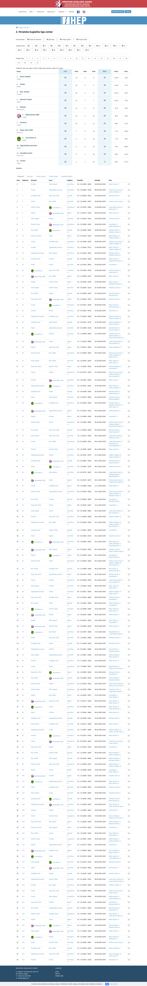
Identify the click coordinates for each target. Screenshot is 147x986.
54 (23, 505)
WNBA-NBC (59, 976)
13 (95, 58)
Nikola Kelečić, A (114, 614)
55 (23, 511)
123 (23, 908)
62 (23, 555)
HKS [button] (31, 12)
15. (28, 50)
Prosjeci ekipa (81, 39)
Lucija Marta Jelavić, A (116, 207)
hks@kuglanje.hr (23, 978)
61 (23, 549)
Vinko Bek (70, 201)
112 (23, 844)
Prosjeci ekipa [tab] (53, 176)
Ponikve (23, 122)
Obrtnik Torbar (26, 99)
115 (23, 862)
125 (23, 919)
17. (45, 50)
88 (23, 706)
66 (23, 580)
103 (23, 793)
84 (23, 683)
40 (23, 416)
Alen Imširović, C (114, 513)
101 (23, 781)
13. (123, 46)
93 (23, 735)
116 (23, 867)
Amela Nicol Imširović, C (116, 337)
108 (23, 821)
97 (23, 758)
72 (23, 614)
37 (23, 397)
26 (23, 328)
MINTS (57, 974)
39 (23, 410)
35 (23, 386)
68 (23, 591)
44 (23, 441)
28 (23, 341)
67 (23, 586)
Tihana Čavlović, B (115, 270)
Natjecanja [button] (51, 12)
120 (23, 891)
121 (23, 896)
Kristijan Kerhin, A (114, 253)
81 (23, 666)
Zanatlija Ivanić (26, 153)
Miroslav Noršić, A (114, 195)
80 (23, 660)
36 (23, 391)
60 (23, 541)
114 (23, 856)
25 (23, 322)
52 (23, 491)
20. (70, 50)
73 (23, 620)
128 (23, 937)
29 (23, 347)
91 (23, 724)
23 (23, 310)
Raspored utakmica (34, 39)
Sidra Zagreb (25, 77)
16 (114, 58)
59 (23, 536)
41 (23, 422)
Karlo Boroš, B (113, 272)
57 (23, 522)
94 (23, 741)
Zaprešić (69, 230)
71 (23, 609)
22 (37, 62)
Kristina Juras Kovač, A (116, 190)
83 (23, 678)
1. (29, 46)
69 (23, 597)
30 (23, 353)
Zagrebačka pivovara (28, 145)
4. (52, 46)
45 (23, 449)
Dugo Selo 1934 (26, 130)
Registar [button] (62, 12)
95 (23, 747)
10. (98, 46)
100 (23, 775)
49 (23, 472)
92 (23, 729)
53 (23, 499)
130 (23, 948)
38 (23, 403)
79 (23, 655)
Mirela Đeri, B (113, 209)
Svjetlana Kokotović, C (116, 261)
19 (19, 62)
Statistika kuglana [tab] (66, 176)
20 (25, 62)
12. (115, 46)
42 (23, 430)
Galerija (71, 12)
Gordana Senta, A (114, 218)
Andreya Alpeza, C (115, 238)
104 (23, 798)
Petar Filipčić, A (114, 486)
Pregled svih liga (22, 27)
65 (23, 574)
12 (89, 58)
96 (23, 753)
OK (107, 984)
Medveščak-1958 (32, 115)
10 (76, 58)
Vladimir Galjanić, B (115, 243)
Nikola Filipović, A (114, 236)
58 (23, 530)
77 (23, 643)
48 (23, 466)
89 (23, 712)
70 (23, 603)
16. (37, 50)
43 (23, 436)
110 (23, 833)
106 (23, 810)
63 (23, 561)
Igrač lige (50, 39)
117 (23, 873)
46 (23, 455)
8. (82, 46)
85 (23, 689)
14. (20, 50)
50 (23, 480)
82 (23, 672)
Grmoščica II (31, 138)
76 (23, 637)
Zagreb (69, 276)
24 (23, 316)
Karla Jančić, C (113, 357)
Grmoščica (70, 184)
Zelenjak (69, 195)
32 (23, 366)
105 (23, 804)
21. (79, 50)
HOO (57, 971)
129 (23, 942)
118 (23, 879)
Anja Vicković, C (114, 649)
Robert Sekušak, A (115, 603)
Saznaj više (114, 984)
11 (83, 58)
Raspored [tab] (21, 176)
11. (107, 46)
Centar (22, 161)
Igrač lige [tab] (30, 176)
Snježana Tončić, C (115, 438)
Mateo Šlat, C (113, 588)
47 (23, 461)
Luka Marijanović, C (115, 445)
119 (23, 885)
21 (31, 62)
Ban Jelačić (25, 92)
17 (120, 58)
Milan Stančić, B (114, 259)
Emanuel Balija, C (114, 399)
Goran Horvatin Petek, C (116, 551)
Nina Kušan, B (113, 295)
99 (23, 770)
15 (108, 58)
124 (23, 914)
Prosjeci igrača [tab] (41, 176)
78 (23, 649)
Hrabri (22, 84)
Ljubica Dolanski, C (115, 192)
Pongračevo (70, 190)
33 (23, 372)
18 (126, 58)
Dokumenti (40, 12)
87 (23, 701)
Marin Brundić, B (114, 324)
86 (23, 695)
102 (23, 787)
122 (23, 902)
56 (23, 516)
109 (23, 827)
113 (23, 850)
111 (23, 839)
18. (54, 50)
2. (36, 46)
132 (23, 959)
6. (67, 46)
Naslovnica (22, 12)
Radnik (23, 107)
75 (23, 632)
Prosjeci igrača (65, 39)
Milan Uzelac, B (114, 184)
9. (90, 46)
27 (23, 333)
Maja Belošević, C (114, 476)
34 (23, 380)
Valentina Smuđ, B (114, 232)
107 (23, 816)
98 (23, 764)
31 (23, 361)
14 (101, 58)
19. (62, 50)
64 (23, 568)
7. (74, 46)
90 (23, 718)
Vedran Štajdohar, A (115, 322)
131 (23, 954)
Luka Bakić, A (113, 224)
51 (23, 486)
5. (59, 46)
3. (44, 46)
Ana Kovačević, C (114, 330)
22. (87, 50)
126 (23, 925)
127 (23, 931)
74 (23, 626)
